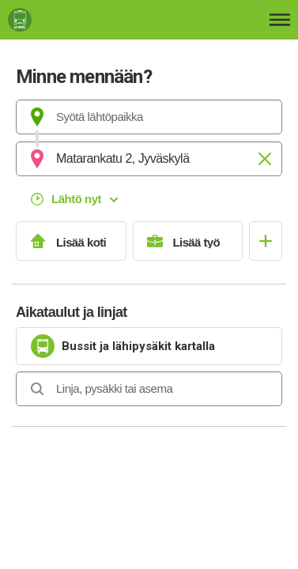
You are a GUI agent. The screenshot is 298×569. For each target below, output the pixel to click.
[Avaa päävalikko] (280, 19)
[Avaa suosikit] (265, 241)
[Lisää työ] (188, 241)
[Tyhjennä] (264, 158)
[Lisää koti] (71, 241)
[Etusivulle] (84, 20)
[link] (149, 346)
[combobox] (149, 117)
